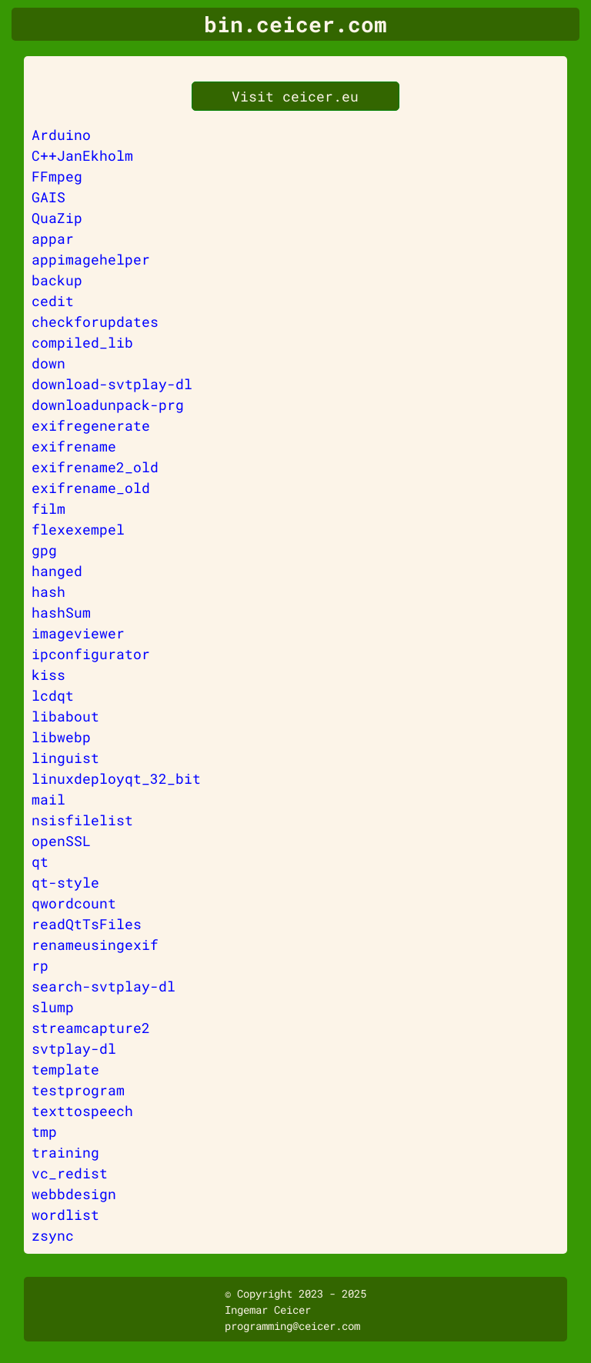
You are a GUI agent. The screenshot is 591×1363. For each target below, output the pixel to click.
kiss (48, 674)
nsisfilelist (82, 820)
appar (53, 238)
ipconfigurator (91, 654)
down (48, 363)
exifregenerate (91, 425)
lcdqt (53, 695)
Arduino (61, 134)
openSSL (61, 840)
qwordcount (74, 903)
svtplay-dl (74, 1048)
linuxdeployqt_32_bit (116, 778)
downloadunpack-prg (108, 404)
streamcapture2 (91, 1027)
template (65, 1069)
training (65, 1152)
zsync (53, 1235)
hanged (57, 571)
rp (40, 965)
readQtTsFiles (87, 924)
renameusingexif (95, 944)
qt (40, 861)
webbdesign (74, 1194)
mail (48, 799)
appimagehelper (91, 259)
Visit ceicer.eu (295, 96)
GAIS (48, 197)
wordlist (65, 1214)
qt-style (65, 882)
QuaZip (57, 217)
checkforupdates (95, 321)
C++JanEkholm (82, 155)
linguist (65, 757)
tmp (44, 1131)
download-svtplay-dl (112, 384)
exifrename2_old (95, 467)
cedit (53, 301)
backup (57, 280)
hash (48, 591)
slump (53, 1007)
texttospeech (82, 1110)
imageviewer (78, 633)
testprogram (78, 1090)
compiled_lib (82, 342)
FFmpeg (57, 176)
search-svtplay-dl (103, 986)
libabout (65, 716)
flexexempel (78, 529)
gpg (44, 550)
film (48, 508)
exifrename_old (91, 487)
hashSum (61, 612)
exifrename (74, 446)
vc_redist (70, 1173)
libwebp (61, 737)
